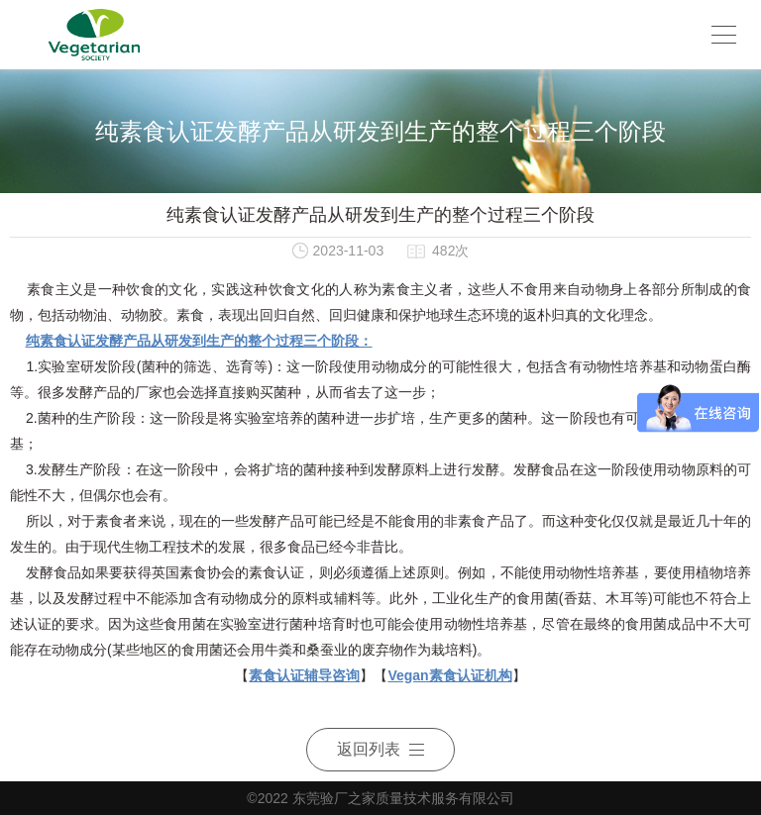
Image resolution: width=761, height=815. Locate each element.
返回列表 (380, 749)
